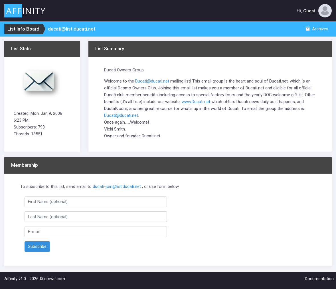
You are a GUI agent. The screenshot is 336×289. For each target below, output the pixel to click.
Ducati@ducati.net (152, 81)
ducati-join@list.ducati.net (117, 186)
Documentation (319, 278)
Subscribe (37, 246)
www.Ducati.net (196, 101)
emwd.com (54, 278)
